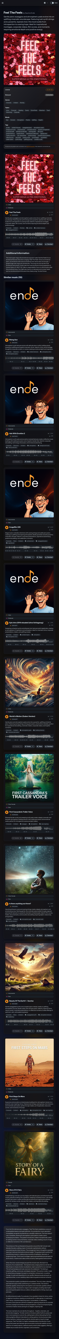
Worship (22, 102)
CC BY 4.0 (50, 90)
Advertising (9, 112)
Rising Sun (13, 340)
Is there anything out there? (20, 904)
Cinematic (8, 102)
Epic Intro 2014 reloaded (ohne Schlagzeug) (26, 623)
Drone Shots (34, 110)
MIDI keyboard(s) (31, 146)
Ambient (16, 102)
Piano (15, 541)
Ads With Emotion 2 (17, 433)
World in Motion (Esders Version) (22, 716)
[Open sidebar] (2, 3)
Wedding (20, 110)
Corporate (16, 112)
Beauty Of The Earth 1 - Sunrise (21, 1001)
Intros (7, 110)
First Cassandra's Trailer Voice (21, 812)
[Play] (6, 212)
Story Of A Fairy (15, 1190)
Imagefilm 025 (15, 527)
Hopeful (40, 120)
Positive (28, 120)
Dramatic (13, 120)
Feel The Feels (15, 212)
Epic (7, 120)
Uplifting (34, 120)
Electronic (16, 351)
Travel (48, 110)
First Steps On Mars (17, 1096)
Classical (16, 1204)
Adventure (42, 110)
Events (27, 110)
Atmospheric (20, 120)
